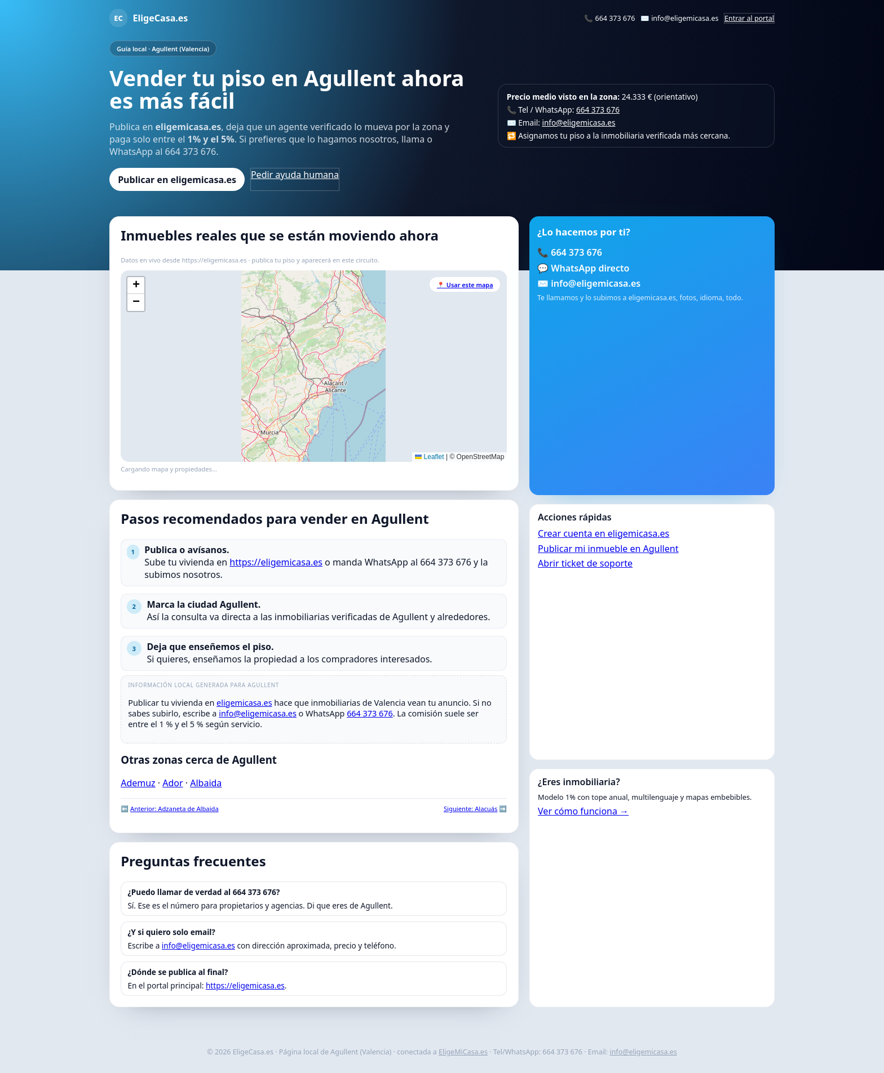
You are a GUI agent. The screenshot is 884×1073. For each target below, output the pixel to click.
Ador (172, 783)
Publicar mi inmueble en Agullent (608, 548)
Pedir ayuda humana (295, 174)
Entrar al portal (749, 18)
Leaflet (429, 457)
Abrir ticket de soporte (585, 563)
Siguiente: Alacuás (470, 808)
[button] (135, 285)
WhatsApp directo (590, 268)
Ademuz (138, 783)
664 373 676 (615, 18)
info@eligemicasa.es (684, 18)
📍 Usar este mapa (465, 285)
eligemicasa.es (244, 702)
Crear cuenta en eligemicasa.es (603, 533)
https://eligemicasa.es (275, 562)
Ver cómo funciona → (583, 811)
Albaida (206, 783)
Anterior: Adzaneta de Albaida (174, 808)
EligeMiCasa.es (463, 1052)
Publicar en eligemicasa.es (177, 179)
